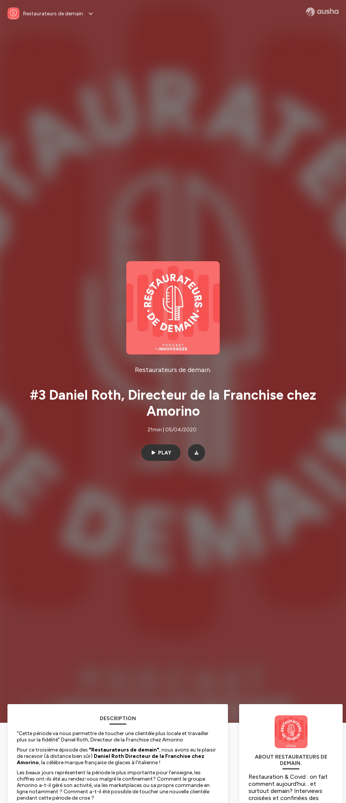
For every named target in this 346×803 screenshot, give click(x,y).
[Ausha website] (322, 11)
